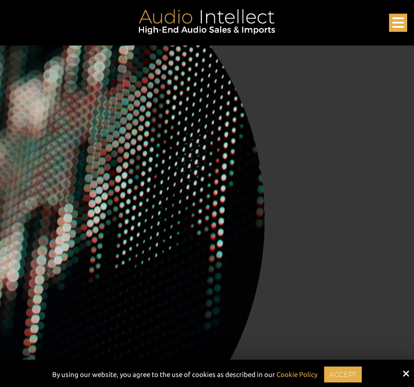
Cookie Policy (296, 374)
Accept (343, 374)
